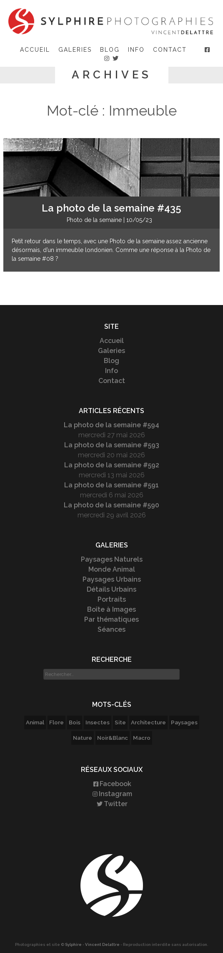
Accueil (35, 49)
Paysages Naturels (112, 559)
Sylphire (73, 944)
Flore (56, 722)
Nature (82, 737)
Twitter (111, 804)
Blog (110, 49)
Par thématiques (111, 619)
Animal (35, 722)
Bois (74, 722)
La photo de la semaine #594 (111, 425)
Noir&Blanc (112, 737)
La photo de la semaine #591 (111, 485)
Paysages (184, 722)
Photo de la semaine (94, 220)
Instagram (111, 794)
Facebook (111, 784)
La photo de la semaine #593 (111, 445)
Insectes (97, 722)
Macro (141, 737)
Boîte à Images (111, 609)
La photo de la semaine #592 (111, 465)
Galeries (75, 49)
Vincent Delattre (102, 944)
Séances (111, 629)
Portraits (112, 599)
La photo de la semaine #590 (111, 505)
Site (120, 722)
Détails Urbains (111, 589)
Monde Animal (111, 569)
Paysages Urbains (112, 579)
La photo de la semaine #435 (111, 208)
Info (136, 49)
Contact (170, 49)
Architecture (148, 722)
